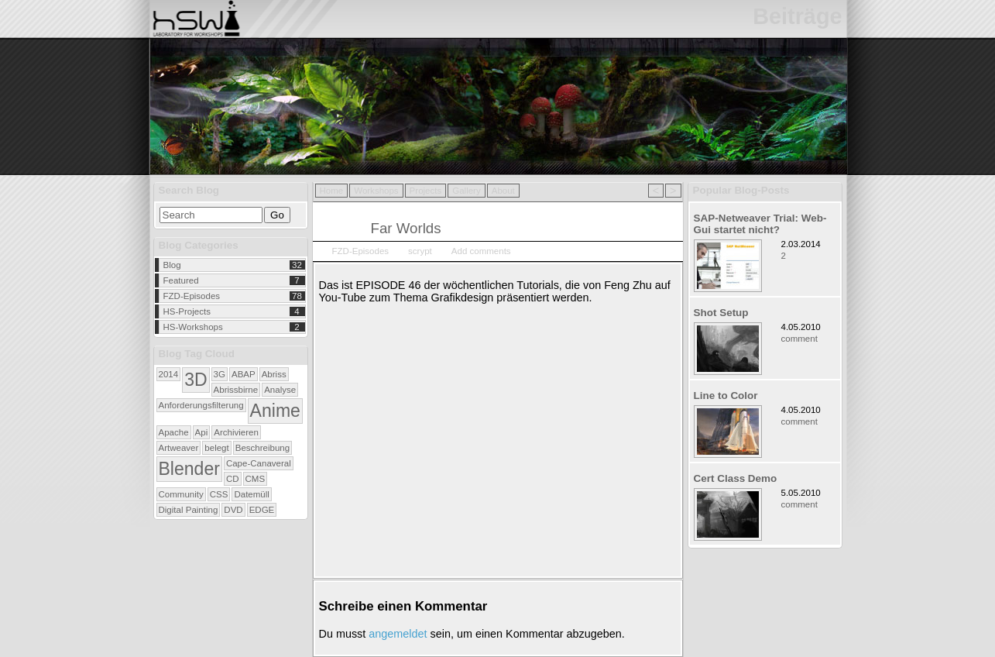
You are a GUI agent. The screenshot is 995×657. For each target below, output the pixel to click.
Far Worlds (406, 228)
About (503, 190)
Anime (275, 411)
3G (219, 374)
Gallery (466, 190)
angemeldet (398, 634)
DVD (233, 509)
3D (195, 380)
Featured (181, 280)
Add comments (481, 251)
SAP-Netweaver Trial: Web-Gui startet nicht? (760, 224)
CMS (255, 478)
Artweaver (179, 447)
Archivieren (236, 432)
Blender (189, 469)
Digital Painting (188, 509)
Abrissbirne (236, 389)
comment (799, 338)
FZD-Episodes (192, 296)
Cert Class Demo (735, 478)
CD (232, 478)
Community (181, 494)
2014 (169, 374)
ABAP (244, 374)
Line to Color (726, 395)
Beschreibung (262, 447)
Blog (172, 265)
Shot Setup (721, 312)
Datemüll (251, 494)
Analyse (280, 389)
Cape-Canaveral (258, 463)
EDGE (262, 509)
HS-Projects (187, 311)
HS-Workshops (193, 327)
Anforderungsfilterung (201, 405)
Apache (174, 432)
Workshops (376, 190)
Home (332, 190)
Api (201, 432)
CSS (219, 494)
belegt (216, 447)
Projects (426, 190)
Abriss (274, 374)
